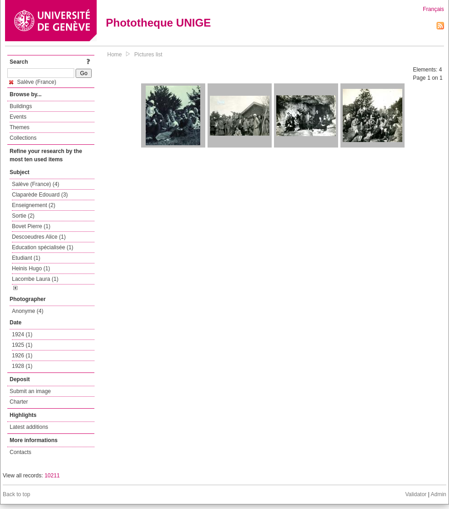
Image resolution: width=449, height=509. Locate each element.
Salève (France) (32, 82)
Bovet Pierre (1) (31, 226)
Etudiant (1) (26, 258)
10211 (52, 475)
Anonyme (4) (28, 311)
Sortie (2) (23, 216)
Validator (415, 494)
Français (433, 9)
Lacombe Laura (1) (35, 279)
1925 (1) (22, 345)
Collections (23, 138)
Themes (19, 127)
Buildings (21, 106)
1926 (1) (22, 355)
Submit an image (30, 391)
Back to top (16, 494)
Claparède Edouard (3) (40, 195)
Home (114, 54)
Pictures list (148, 54)
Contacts (20, 452)
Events (18, 117)
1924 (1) (22, 334)
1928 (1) (22, 366)
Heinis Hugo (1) (31, 268)
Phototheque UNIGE (158, 22)
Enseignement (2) (33, 205)
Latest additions (29, 427)
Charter (19, 402)
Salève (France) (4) (35, 184)
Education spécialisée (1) (42, 247)
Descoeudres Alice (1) (39, 237)
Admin (438, 494)
